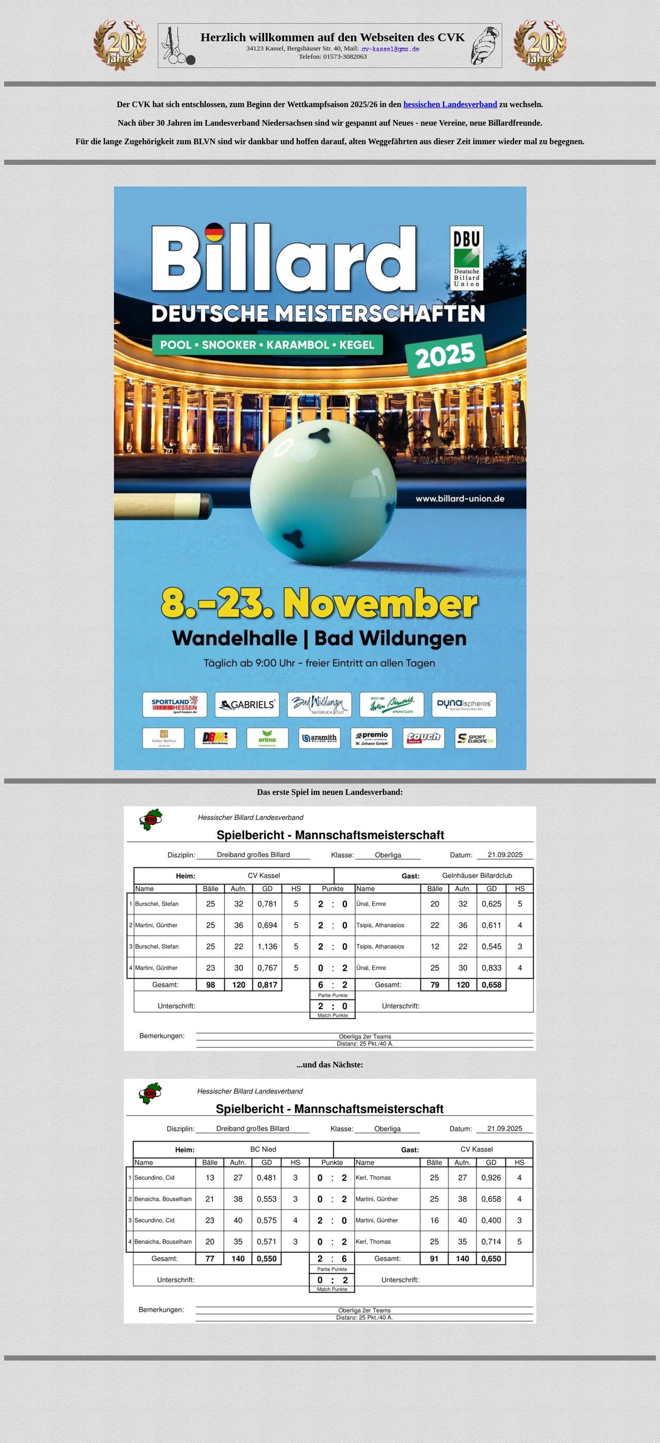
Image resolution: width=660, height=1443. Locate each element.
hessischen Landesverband (450, 104)
